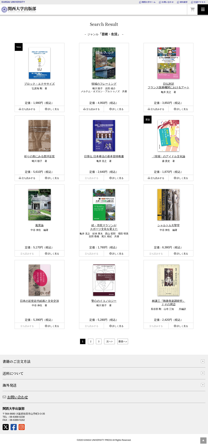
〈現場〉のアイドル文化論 (168, 156)
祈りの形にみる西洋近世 (39, 156)
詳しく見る (53, 109)
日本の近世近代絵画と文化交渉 (39, 300)
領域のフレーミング (103, 83)
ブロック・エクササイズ (39, 83)
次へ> (109, 341)
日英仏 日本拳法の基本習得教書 (104, 156)
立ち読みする (28, 109)
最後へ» (122, 341)
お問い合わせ (17, 396)
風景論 (39, 225)
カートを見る (192, 9)
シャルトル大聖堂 (168, 225)
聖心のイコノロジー (103, 300)
